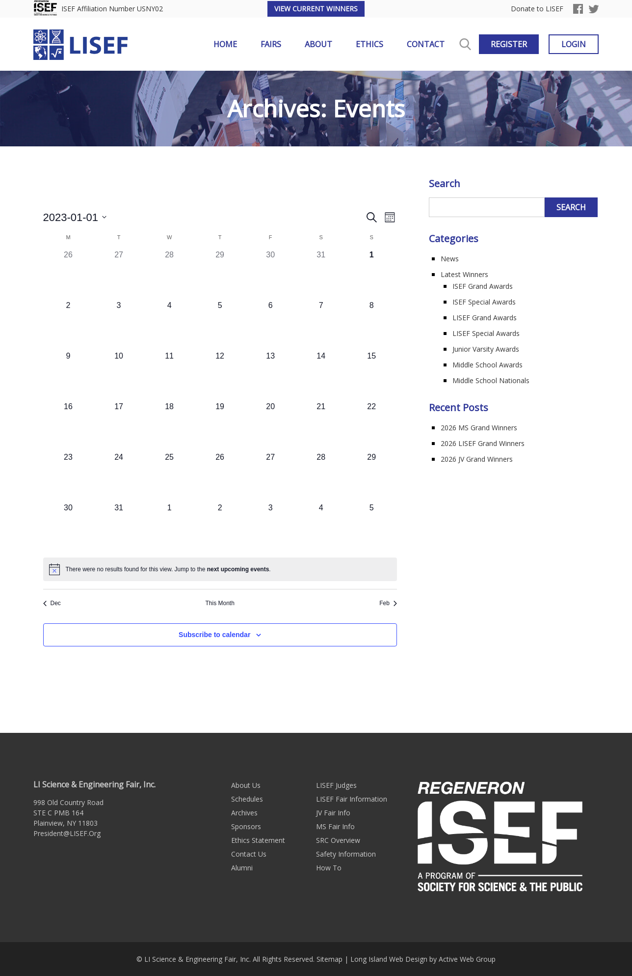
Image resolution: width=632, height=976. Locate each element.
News (450, 258)
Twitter (594, 9)
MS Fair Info (335, 826)
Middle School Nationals (490, 380)
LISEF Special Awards (486, 333)
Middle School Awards (487, 364)
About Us (246, 785)
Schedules (247, 799)
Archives (244, 812)
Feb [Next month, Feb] (388, 603)
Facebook (578, 9)
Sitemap (329, 959)
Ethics (369, 44)
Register (509, 44)
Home (225, 44)
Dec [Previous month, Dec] (52, 603)
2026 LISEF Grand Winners (483, 443)
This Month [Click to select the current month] (219, 603)
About (318, 44)
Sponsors (246, 826)
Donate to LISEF (537, 9)
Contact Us (248, 854)
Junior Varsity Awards (485, 349)
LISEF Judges (336, 785)
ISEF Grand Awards (482, 286)
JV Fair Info (333, 812)
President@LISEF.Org (67, 833)
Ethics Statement (258, 840)
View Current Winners (316, 8)
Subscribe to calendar (214, 635)
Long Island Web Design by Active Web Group (423, 959)
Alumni (242, 867)
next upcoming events (238, 569)
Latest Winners (464, 274)
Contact (426, 44)
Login (573, 44)
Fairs (271, 44)
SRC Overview (338, 840)
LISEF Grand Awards (484, 317)
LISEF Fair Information (351, 799)
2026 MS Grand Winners (479, 427)
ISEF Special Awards (484, 302)
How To (329, 867)
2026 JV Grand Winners (477, 459)
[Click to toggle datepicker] (75, 217)
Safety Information (346, 854)
